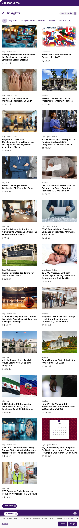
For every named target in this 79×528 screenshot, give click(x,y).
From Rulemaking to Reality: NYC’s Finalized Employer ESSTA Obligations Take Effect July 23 (58, 142)
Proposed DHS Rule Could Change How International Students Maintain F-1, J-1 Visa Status (59, 319)
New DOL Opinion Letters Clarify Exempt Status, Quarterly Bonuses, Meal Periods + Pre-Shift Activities (19, 450)
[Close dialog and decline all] (77, 518)
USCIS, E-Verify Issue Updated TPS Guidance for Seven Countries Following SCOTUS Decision (58, 188)
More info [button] (5, 524)
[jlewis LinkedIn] (75, 513)
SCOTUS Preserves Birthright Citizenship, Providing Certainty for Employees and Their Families (59, 275)
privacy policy (68, 518)
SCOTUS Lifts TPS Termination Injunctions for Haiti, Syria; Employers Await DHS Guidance (17, 406)
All (5, 21)
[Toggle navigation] (74, 3)
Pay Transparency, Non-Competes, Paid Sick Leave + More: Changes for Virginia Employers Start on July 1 (59, 450)
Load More (8, 506)
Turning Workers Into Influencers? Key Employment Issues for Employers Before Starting (18, 57)
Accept (72, 524)
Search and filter (67, 13)
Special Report (64, 21)
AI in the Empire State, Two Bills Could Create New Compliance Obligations (17, 363)
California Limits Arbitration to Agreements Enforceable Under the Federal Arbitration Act (19, 232)
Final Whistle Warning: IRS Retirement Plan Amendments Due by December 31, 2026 (58, 406)
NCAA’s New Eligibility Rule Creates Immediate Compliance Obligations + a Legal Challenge (19, 319)
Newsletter (42, 21)
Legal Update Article (27, 21)
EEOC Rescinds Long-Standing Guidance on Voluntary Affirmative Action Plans (59, 232)
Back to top (10, 514)
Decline (62, 524)
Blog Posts (13, 21)
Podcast (52, 21)
